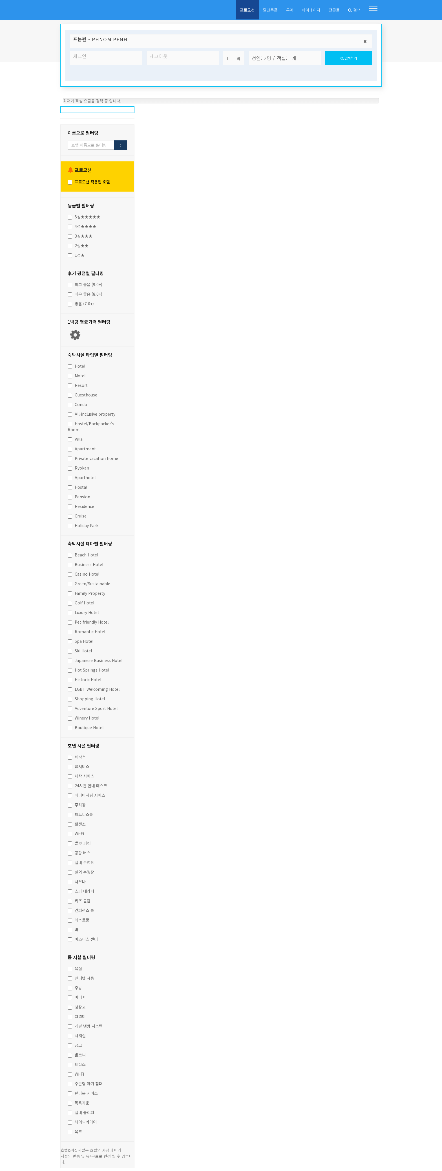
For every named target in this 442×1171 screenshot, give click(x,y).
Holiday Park (83, 524)
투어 (289, 10)
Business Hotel (85, 563)
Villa (75, 437)
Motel (76, 374)
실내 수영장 (81, 861)
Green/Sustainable (89, 582)
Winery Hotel (83, 716)
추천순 (164, 111)
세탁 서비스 (81, 774)
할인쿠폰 (270, 10)
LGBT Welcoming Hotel (94, 687)
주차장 (77, 803)
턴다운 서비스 (83, 1092)
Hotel (76, 364)
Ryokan (78, 466)
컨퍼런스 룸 (81, 909)
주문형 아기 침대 (85, 1082)
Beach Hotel (83, 553)
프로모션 (247, 10)
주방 (75, 986)
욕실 (75, 967)
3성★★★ (80, 234)
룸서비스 (78, 765)
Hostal (77, 485)
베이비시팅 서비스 (86, 794)
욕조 (75, 1130)
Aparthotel (82, 476)
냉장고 (77, 1005)
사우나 (77, 880)
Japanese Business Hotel (95, 659)
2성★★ (78, 244)
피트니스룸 (80, 813)
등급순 (336, 111)
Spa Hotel (80, 639)
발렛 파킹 (79, 842)
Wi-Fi (76, 832)
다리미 (77, 1015)
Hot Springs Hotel (88, 668)
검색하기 (349, 59)
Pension (79, 495)
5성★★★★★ (84, 215)
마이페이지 (311, 10)
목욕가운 (78, 1101)
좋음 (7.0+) (81, 302)
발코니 (77, 1053)
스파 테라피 (81, 889)
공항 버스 (79, 851)
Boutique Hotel (85, 726)
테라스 (77, 755)
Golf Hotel (81, 601)
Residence (81, 505)
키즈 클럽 (79, 899)
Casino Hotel (83, 572)
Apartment (82, 447)
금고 (75, 1044)
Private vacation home (93, 457)
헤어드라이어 (82, 1120)
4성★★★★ (82, 225)
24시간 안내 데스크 (87, 784)
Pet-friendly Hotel (88, 620)
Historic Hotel (84, 678)
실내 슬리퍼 (81, 1111)
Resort (78, 384)
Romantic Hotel (86, 630)
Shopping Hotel (86, 697)
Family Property (86, 592)
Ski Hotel (80, 649)
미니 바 (77, 996)
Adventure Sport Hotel (93, 707)
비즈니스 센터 (83, 937)
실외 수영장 (81, 870)
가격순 (293, 111)
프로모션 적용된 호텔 (89, 180)
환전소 (77, 822)
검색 (354, 10)
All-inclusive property (91, 412)
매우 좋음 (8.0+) (85, 292)
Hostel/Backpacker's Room (91, 425)
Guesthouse (82, 393)
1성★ (76, 253)
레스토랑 (78, 918)
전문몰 (334, 10)
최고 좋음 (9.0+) (85, 283)
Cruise (77, 514)
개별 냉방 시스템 (85, 1024)
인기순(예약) (207, 111)
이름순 (250, 111)
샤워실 (77, 1034)
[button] (373, 8)
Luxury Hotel (83, 611)
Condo (77, 403)
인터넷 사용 (81, 976)
